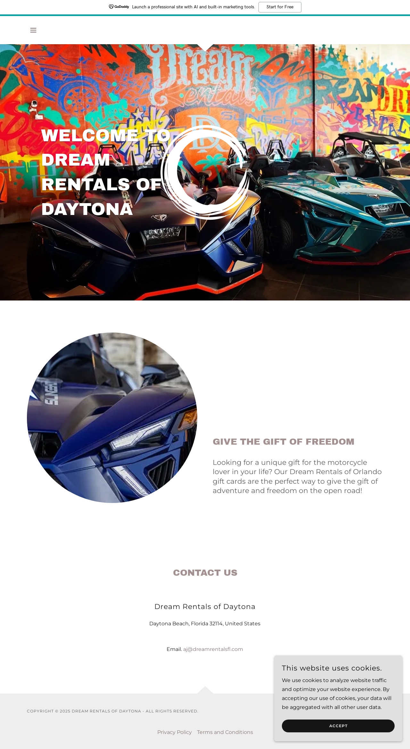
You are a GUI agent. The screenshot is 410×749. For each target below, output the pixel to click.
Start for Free (279, 7)
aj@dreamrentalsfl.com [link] (213, 649)
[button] (33, 30)
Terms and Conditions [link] (225, 732)
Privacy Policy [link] (174, 732)
